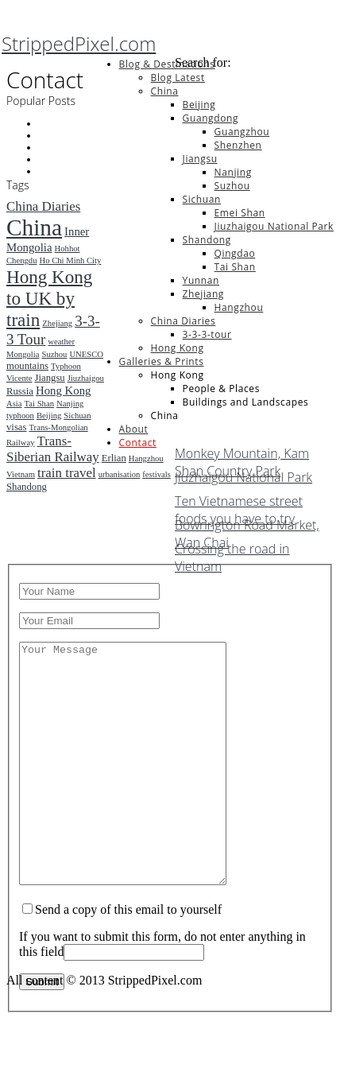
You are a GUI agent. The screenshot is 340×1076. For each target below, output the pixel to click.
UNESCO (86, 354)
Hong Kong (177, 348)
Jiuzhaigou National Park (274, 226)
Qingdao (235, 253)
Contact (137, 442)
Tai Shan (235, 267)
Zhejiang (203, 294)
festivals (156, 474)
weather (61, 341)
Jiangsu (200, 158)
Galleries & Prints (161, 361)
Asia (14, 403)
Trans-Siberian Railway (52, 448)
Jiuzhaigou (86, 378)
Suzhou (232, 185)
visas (16, 427)
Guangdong (210, 118)
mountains (27, 365)
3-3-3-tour (207, 334)
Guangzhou (242, 131)
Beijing (199, 104)
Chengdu (21, 260)
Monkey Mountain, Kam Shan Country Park (242, 456)
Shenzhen (238, 145)
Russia (19, 391)
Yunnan (201, 280)
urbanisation (120, 474)
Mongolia (22, 354)
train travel (66, 472)
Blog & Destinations (167, 64)
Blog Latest (178, 77)
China (165, 91)
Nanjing (233, 172)
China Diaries (183, 321)
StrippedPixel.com (79, 43)
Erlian (114, 458)
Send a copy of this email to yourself (128, 957)
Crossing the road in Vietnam (232, 552)
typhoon (20, 415)
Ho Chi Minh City (70, 260)
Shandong (207, 240)
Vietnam (20, 474)
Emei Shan (239, 212)
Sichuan (202, 199)
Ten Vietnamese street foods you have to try (239, 504)
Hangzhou (239, 307)
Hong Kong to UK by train (49, 298)
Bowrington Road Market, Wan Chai (247, 528)
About (134, 429)
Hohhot (67, 248)
